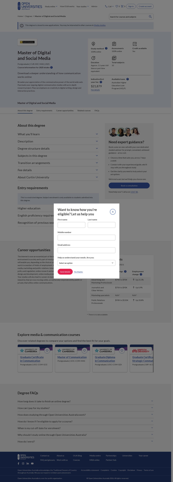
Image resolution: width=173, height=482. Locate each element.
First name (62, 219)
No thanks (78, 272)
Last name (92, 219)
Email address (64, 245)
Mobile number (64, 232)
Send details (65, 272)
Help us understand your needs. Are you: (76, 257)
